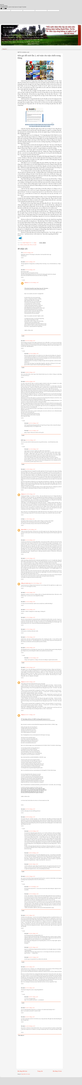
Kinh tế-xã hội (26, 244)
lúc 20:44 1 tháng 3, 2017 (33, 933)
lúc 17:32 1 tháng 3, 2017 (30, 987)
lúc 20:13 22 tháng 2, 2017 (34, 430)
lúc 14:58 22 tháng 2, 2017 (30, 592)
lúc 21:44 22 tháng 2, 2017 (34, 449)
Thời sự (31, 244)
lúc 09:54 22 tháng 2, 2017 (30, 381)
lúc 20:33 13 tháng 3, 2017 (34, 957)
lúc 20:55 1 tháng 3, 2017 (30, 1007)
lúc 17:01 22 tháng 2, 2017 (30, 617)
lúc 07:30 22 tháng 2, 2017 (30, 340)
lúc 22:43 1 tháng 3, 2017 (30, 1016)
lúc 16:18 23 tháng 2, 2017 (34, 657)
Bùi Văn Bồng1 (8, 27)
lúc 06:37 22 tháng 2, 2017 (30, 261)
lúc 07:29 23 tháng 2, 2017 (30, 809)
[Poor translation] (5, 8)
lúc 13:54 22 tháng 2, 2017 (37, 583)
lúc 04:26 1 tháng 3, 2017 (33, 864)
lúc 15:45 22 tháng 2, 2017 (30, 601)
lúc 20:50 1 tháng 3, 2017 (33, 947)
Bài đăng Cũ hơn (57, 1071)
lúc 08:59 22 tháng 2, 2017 (30, 372)
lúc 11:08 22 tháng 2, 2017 (30, 518)
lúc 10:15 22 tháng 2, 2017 (31, 440)
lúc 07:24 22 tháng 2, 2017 (30, 269)
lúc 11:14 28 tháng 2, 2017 (34, 886)
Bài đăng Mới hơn (22, 1071)
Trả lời (22, 257)
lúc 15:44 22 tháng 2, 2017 (34, 353)
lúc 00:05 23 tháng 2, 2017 (30, 681)
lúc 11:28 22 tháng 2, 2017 (31, 529)
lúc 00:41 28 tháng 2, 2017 (34, 852)
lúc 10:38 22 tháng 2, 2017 (30, 469)
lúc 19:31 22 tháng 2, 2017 (34, 423)
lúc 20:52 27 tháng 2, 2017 (30, 876)
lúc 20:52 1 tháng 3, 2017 (33, 996)
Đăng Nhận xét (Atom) (25, 1074)
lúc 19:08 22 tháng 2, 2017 (30, 647)
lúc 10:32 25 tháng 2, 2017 (34, 831)
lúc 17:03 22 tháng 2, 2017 (30, 629)
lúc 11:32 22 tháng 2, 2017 (30, 540)
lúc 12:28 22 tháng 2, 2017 (30, 558)
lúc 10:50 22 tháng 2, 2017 (30, 494)
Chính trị (21, 244)
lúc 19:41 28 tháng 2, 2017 (34, 893)
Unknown (26, 282)
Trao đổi (34, 244)
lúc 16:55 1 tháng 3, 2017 (30, 966)
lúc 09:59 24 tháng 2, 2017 (30, 816)
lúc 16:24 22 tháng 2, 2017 (30, 609)
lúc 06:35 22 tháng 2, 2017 (28, 252)
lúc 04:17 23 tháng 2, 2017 (30, 714)
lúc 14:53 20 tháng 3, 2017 (30, 1026)
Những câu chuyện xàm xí (26, 583)
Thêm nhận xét (21, 1035)
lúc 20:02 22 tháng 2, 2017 (30, 667)
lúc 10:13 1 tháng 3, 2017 (30, 915)
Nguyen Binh (23, 529)
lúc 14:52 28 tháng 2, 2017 (34, 282)
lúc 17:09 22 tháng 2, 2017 (30, 637)
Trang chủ (4, 49)
